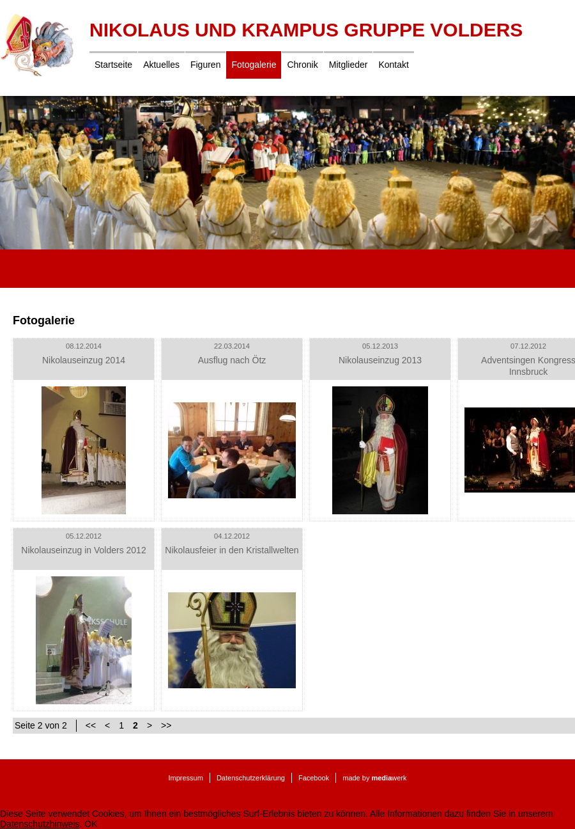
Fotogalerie (253, 64)
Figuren (205, 64)
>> (166, 725)
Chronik (302, 64)
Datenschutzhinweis (40, 824)
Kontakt (393, 64)
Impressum (185, 778)
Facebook (313, 778)
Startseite (113, 64)
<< (91, 725)
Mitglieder (348, 64)
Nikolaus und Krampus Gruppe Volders (306, 29)
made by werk (374, 778)
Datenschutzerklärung (251, 778)
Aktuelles (161, 64)
